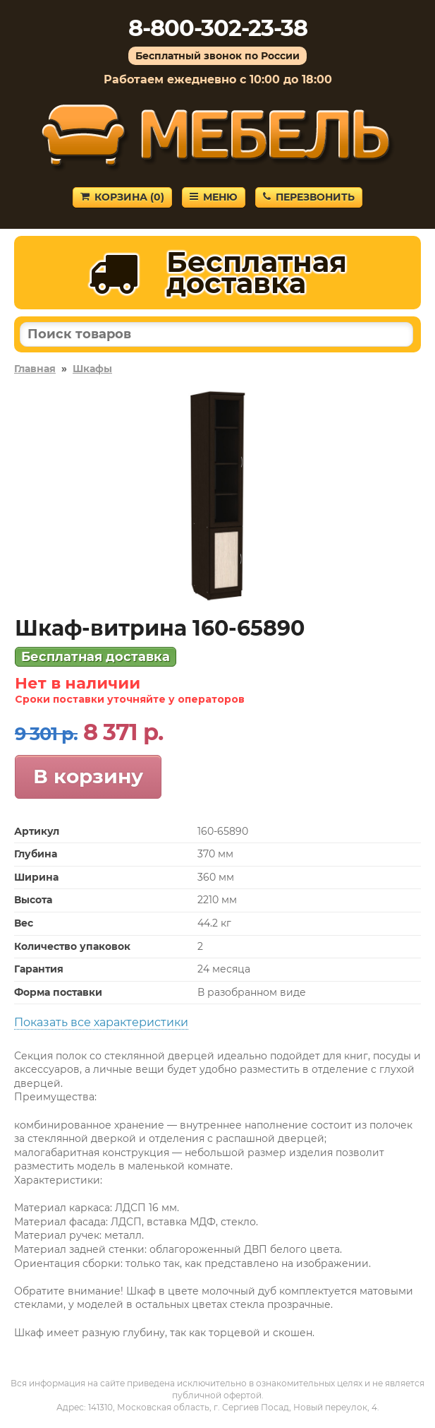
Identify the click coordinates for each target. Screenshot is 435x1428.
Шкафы (92, 368)
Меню (214, 197)
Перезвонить (309, 197)
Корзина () (122, 197)
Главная (35, 368)
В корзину (88, 776)
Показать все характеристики (101, 1022)
